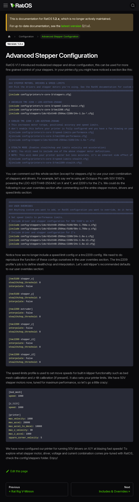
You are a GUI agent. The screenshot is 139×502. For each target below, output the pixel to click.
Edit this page (17, 471)
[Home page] (9, 36)
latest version (71, 26)
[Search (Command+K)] (133, 5)
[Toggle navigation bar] (5, 5)
